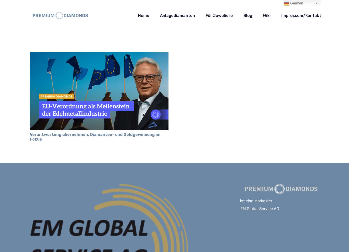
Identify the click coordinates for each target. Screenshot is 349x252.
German (293, 3)
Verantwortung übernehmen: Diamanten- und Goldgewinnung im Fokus (95, 137)
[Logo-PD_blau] (59, 16)
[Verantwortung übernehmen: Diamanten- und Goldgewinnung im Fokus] (99, 55)
